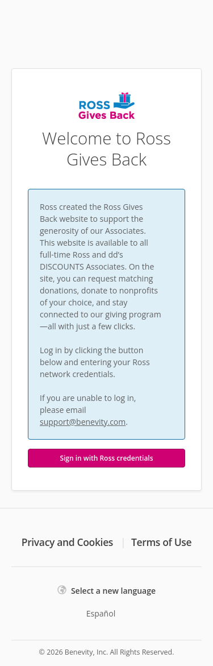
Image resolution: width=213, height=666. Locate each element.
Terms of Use (161, 542)
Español (100, 613)
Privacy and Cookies (67, 542)
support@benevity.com (83, 421)
